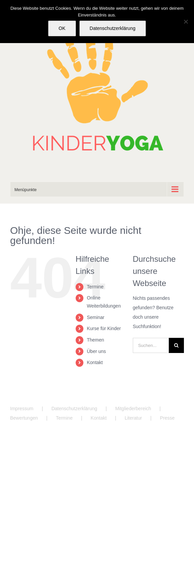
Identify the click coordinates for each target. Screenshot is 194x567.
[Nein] (185, 21)
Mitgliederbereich (133, 408)
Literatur (133, 418)
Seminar (95, 317)
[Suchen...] (151, 345)
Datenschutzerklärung (74, 408)
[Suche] (176, 345)
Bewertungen (24, 418)
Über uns (96, 351)
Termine (95, 286)
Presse (167, 418)
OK (62, 28)
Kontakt (95, 362)
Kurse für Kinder (104, 328)
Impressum (21, 408)
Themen (95, 340)
